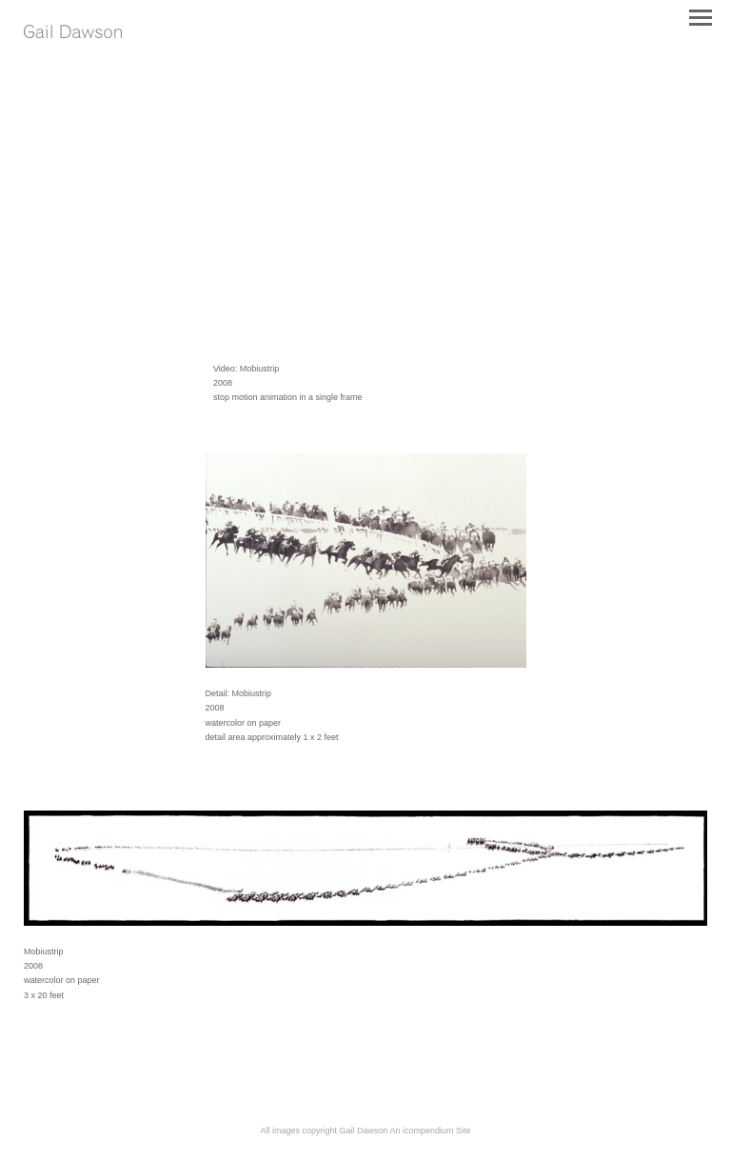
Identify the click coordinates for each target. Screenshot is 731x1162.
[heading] (73, 34)
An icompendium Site (430, 1130)
